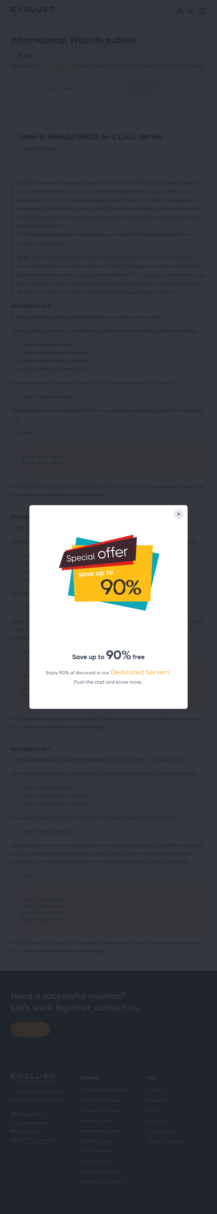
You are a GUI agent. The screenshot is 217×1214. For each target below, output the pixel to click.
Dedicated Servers (140, 672)
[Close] (178, 514)
